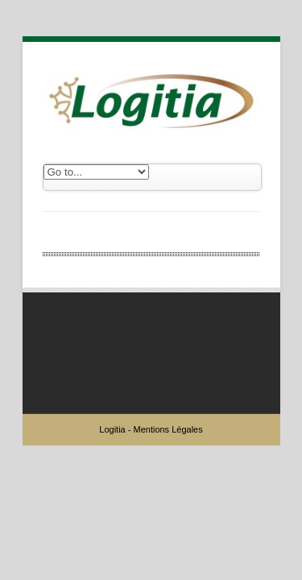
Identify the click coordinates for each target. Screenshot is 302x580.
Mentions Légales (167, 429)
